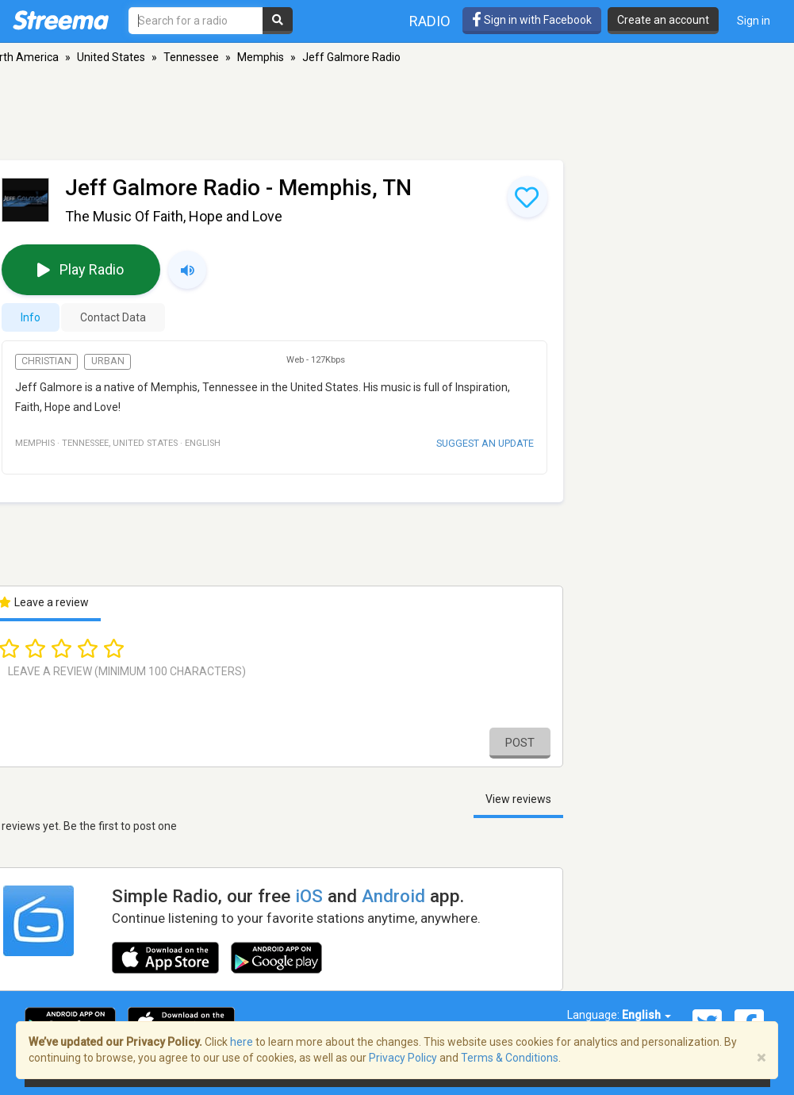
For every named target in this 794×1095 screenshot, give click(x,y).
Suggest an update (485, 443)
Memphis (260, 57)
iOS (309, 896)
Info (30, 317)
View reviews (518, 799)
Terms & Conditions (509, 1057)
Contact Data (113, 317)
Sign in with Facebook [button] (532, 19)
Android (393, 896)
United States (111, 57)
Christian (46, 361)
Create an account (663, 19)
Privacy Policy (403, 1057)
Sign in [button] (753, 20)
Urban (108, 361)
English (646, 1015)
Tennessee (191, 57)
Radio (430, 21)
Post (520, 743)
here (241, 1041)
